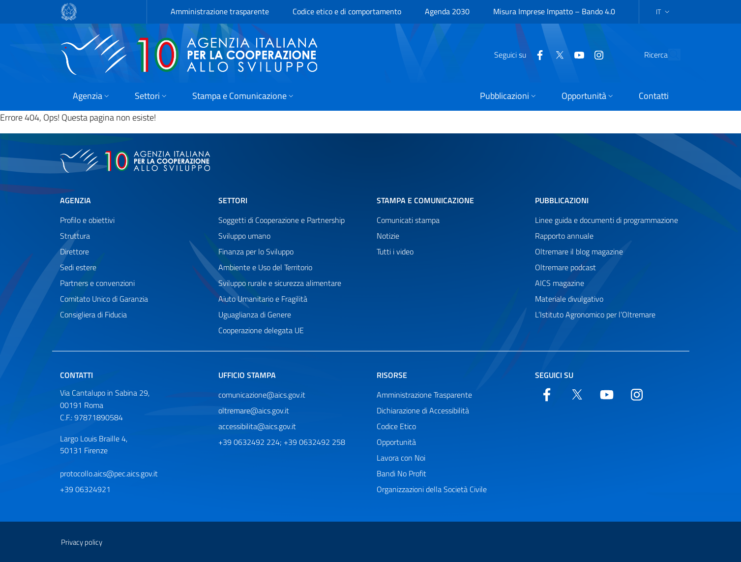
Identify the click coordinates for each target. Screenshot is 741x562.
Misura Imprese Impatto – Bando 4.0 (554, 11)
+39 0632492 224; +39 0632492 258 (281, 442)
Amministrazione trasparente (220, 11)
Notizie (388, 236)
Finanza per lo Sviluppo (256, 251)
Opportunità (396, 442)
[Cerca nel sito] (669, 54)
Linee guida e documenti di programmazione (606, 220)
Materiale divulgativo (569, 299)
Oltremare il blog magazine (579, 251)
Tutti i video (395, 251)
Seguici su (554, 375)
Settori (232, 200)
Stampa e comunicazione (425, 200)
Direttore (74, 251)
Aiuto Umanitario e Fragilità (262, 299)
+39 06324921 (85, 489)
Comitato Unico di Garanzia (104, 299)
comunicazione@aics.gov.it (261, 395)
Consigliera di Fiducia (93, 314)
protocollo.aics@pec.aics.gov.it (109, 473)
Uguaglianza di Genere (254, 314)
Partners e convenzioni (97, 283)
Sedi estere (78, 267)
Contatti (76, 375)
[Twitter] (537, 54)
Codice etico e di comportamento (347, 11)
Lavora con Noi (401, 458)
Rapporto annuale (564, 236)
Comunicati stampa (408, 220)
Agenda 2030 (447, 11)
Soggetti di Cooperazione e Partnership (281, 220)
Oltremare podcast (565, 267)
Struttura (75, 236)
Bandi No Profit (401, 473)
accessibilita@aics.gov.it (257, 426)
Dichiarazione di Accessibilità (423, 410)
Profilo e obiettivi (87, 220)
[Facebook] (517, 54)
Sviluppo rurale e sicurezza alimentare (279, 283)
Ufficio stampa (247, 375)
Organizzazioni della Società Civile (432, 489)
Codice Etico (396, 426)
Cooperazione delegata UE (261, 330)
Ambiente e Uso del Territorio (265, 267)
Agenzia (75, 200)
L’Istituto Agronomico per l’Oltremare (595, 314)
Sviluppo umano (244, 236)
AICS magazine (559, 283)
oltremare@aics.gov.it (253, 410)
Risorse (392, 375)
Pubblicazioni (562, 200)
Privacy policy (81, 542)
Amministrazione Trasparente (424, 395)
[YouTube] (556, 54)
